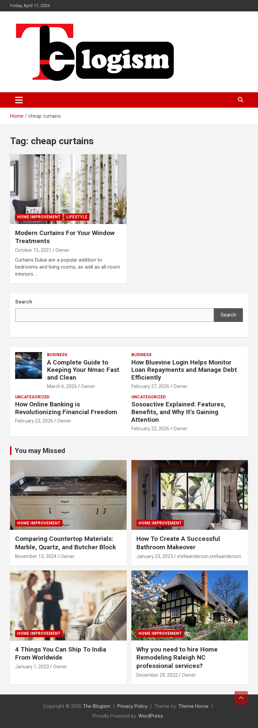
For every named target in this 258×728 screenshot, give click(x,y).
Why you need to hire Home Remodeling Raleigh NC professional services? (177, 658)
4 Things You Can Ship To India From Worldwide (60, 654)
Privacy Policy (132, 706)
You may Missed (40, 451)
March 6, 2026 (62, 386)
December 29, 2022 (157, 675)
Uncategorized (32, 397)
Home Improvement (38, 217)
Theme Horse (193, 706)
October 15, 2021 (33, 250)
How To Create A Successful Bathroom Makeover (178, 543)
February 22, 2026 (150, 428)
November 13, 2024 (35, 556)
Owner (62, 250)
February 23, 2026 (34, 421)
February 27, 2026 (150, 386)
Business (57, 354)
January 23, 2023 (154, 556)
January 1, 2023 (32, 666)
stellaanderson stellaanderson (209, 556)
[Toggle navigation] (19, 100)
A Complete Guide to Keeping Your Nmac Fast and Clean (83, 370)
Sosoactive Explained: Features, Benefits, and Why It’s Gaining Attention (178, 412)
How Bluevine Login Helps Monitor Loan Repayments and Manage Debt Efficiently (184, 370)
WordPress (150, 716)
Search (228, 315)
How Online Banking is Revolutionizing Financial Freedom (66, 408)
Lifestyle (76, 217)
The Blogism (97, 706)
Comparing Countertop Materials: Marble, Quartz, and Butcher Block (65, 543)
